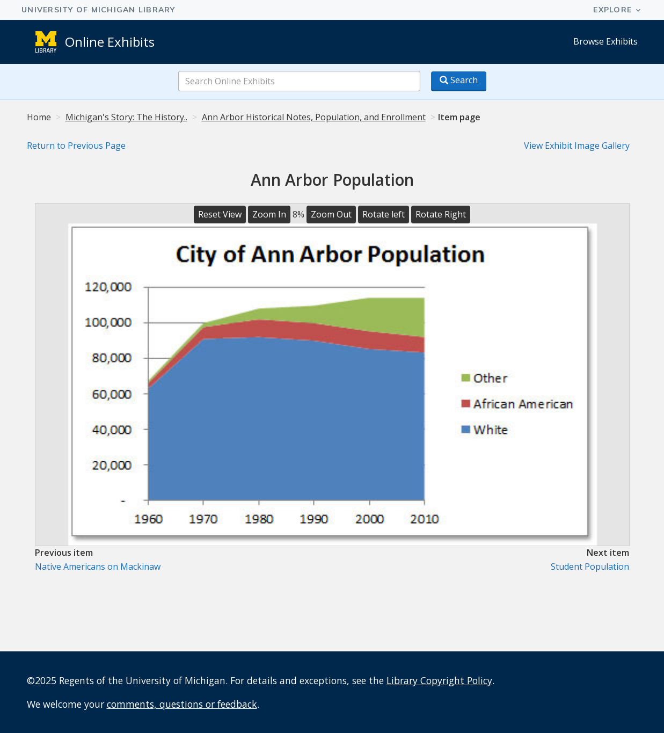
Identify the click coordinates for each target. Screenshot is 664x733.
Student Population (590, 566)
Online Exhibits (110, 41)
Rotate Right (440, 214)
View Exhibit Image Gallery (577, 145)
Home (39, 117)
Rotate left (383, 214)
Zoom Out (331, 214)
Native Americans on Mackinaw (97, 566)
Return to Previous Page (76, 145)
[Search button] (458, 81)
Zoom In (269, 214)
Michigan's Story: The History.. (126, 117)
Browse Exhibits (605, 41)
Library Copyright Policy (439, 680)
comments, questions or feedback (182, 704)
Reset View (220, 214)
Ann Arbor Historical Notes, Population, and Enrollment (314, 117)
